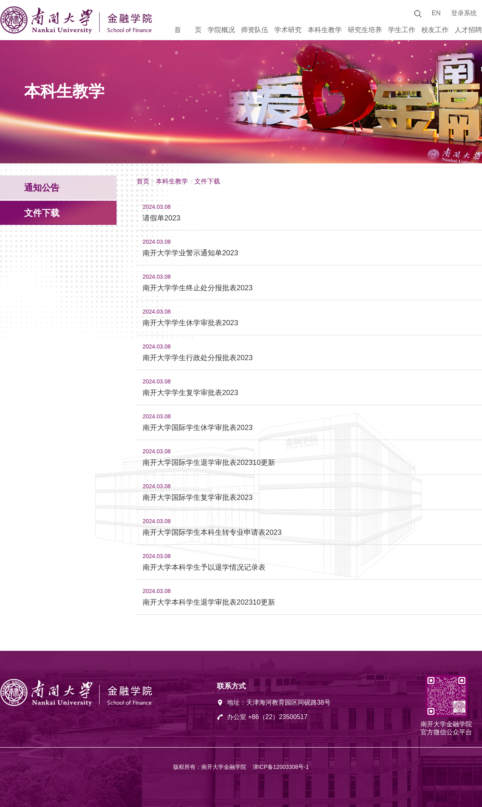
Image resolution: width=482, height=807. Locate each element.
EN (436, 13)
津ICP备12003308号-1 (281, 767)
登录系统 (464, 13)
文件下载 (207, 181)
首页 (143, 181)
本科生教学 (172, 181)
